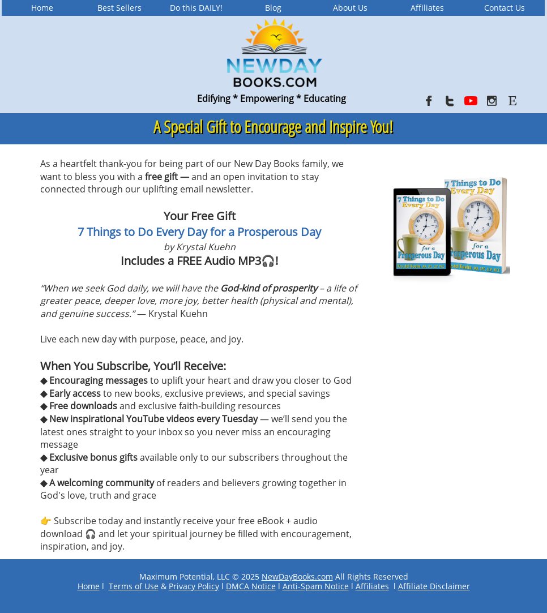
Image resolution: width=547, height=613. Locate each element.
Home (89, 586)
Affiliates (372, 586)
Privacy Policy (194, 586)
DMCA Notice (251, 586)
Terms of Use (134, 586)
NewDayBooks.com (297, 576)
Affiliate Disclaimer (434, 586)
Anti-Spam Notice (316, 586)
